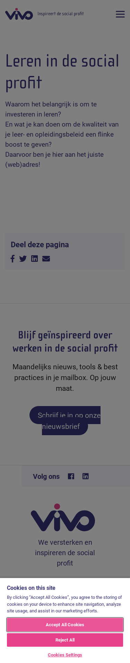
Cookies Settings (65, 655)
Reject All (65, 640)
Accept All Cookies (65, 624)
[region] (65, 620)
